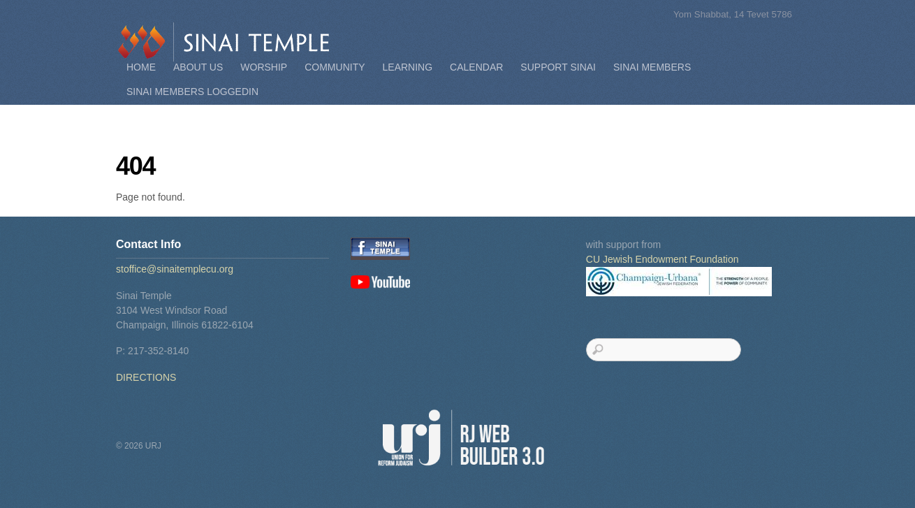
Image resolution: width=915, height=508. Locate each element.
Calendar (476, 67)
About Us (198, 67)
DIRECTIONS (146, 377)
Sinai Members (652, 67)
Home (141, 67)
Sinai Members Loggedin (192, 91)
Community (335, 67)
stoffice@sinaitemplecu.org (174, 269)
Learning (408, 67)
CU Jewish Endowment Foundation (662, 259)
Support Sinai (558, 67)
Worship (263, 67)
